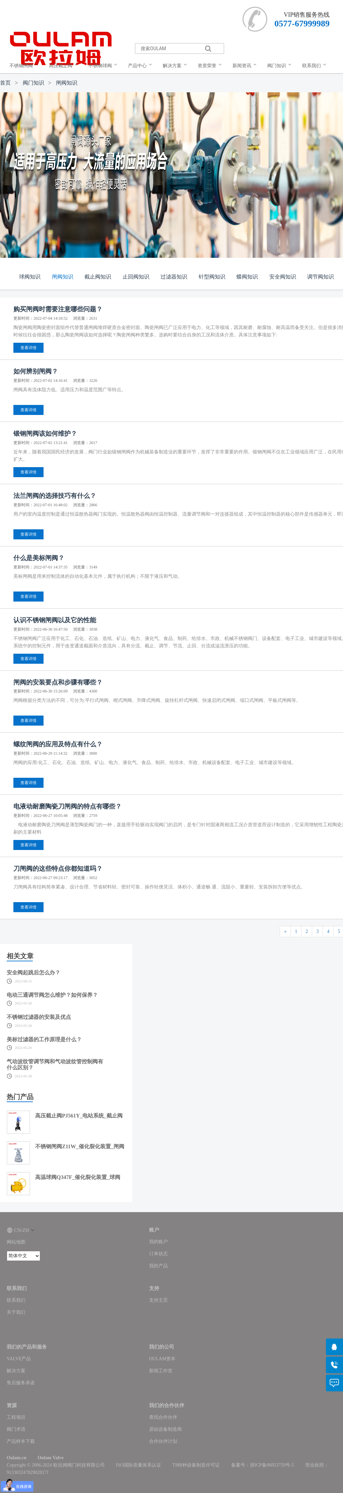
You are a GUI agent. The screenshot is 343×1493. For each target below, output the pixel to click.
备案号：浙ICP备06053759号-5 (262, 1465)
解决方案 (16, 1370)
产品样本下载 (21, 1441)
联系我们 (16, 1300)
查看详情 (28, 347)
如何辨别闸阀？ (35, 371)
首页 (5, 83)
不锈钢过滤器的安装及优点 (39, 1017)
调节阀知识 (320, 277)
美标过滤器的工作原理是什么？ (44, 1039)
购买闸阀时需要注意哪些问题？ (57, 309)
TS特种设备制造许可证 (196, 1465)
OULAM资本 (162, 1358)
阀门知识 (33, 83)
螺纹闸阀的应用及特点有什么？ (57, 744)
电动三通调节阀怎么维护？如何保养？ (52, 995)
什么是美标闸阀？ (38, 557)
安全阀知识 (282, 277)
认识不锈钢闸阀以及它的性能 (54, 620)
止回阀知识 (136, 277)
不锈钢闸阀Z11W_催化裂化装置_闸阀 (79, 1146)
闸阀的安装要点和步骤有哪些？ (57, 682)
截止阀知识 (97, 277)
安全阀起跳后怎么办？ (33, 972)
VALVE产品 (19, 1358)
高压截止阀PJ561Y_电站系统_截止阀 (79, 1115)
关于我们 (16, 1312)
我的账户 (158, 1241)
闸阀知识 (66, 83)
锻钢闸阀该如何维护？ (45, 433)
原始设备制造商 (165, 1429)
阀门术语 (16, 1429)
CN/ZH (21, 1230)
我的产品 (158, 1265)
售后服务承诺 (21, 1382)
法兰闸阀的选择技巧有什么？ (54, 495)
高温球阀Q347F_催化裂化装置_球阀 (77, 1177)
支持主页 (158, 1300)
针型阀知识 (212, 277)
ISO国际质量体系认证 (138, 1465)
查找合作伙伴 (163, 1417)
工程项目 (16, 1417)
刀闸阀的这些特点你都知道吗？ (57, 868)
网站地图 (16, 1242)
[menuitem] (25, 66)
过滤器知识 (173, 277)
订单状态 (158, 1253)
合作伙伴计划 (163, 1441)
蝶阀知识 (247, 277)
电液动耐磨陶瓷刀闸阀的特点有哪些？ (67, 806)
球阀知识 (30, 277)
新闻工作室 (161, 1370)
